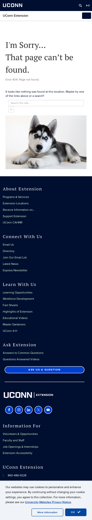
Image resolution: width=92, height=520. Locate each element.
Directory (9, 251)
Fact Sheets (10, 305)
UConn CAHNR (12, 222)
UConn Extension (15, 16)
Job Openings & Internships (20, 447)
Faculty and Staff (13, 440)
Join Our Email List (15, 257)
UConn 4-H (10, 331)
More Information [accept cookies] (47, 512)
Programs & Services (16, 197)
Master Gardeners (14, 324)
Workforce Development (18, 299)
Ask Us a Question (44, 369)
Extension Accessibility (17, 453)
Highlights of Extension (18, 311)
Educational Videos (15, 318)
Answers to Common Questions (23, 353)
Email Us (8, 245)
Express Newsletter (15, 270)
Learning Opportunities (17, 292)
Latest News (10, 264)
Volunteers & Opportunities (20, 434)
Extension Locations (16, 203)
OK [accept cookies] (76, 512)
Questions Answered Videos (21, 359)
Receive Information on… (19, 210)
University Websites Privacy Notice (48, 502)
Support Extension (14, 216)
